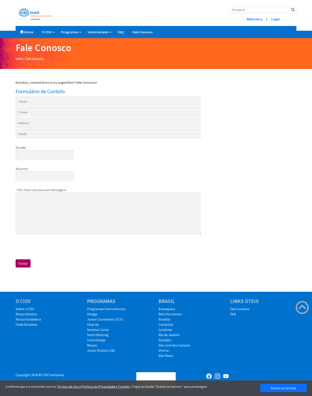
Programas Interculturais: (106, 309)
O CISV (47, 32)
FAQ (121, 32)
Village (92, 314)
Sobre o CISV (25, 309)
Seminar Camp (98, 329)
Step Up (93, 324)
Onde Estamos (26, 324)
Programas (69, 32)
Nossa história (26, 314)
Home (26, 32)
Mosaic (92, 345)
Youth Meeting (98, 335)
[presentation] (48, 247)
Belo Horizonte (170, 314)
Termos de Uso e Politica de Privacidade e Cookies (93, 386)
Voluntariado (98, 32)
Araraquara (167, 309)
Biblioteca (254, 19)
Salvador (165, 340)
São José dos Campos (174, 345)
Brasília (164, 319)
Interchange (96, 340)
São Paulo (166, 355)
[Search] (263, 9)
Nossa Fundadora (28, 319)
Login (275, 19)
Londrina (165, 329)
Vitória (164, 350)
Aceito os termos (283, 388)
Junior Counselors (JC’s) (105, 319)
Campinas (166, 324)
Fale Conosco (142, 32)
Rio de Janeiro (169, 335)
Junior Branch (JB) (101, 350)
